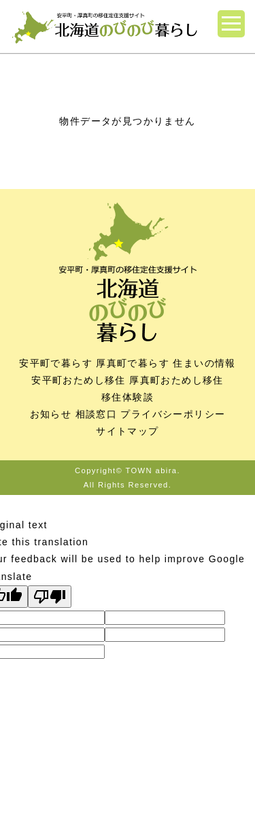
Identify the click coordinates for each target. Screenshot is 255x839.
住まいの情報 (204, 363)
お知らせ (51, 414)
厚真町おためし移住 (176, 380)
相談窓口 (96, 414)
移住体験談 (127, 397)
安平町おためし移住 (78, 380)
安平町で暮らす (55, 363)
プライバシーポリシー (172, 414)
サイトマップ (127, 431)
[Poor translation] (49, 596)
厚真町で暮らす (132, 363)
